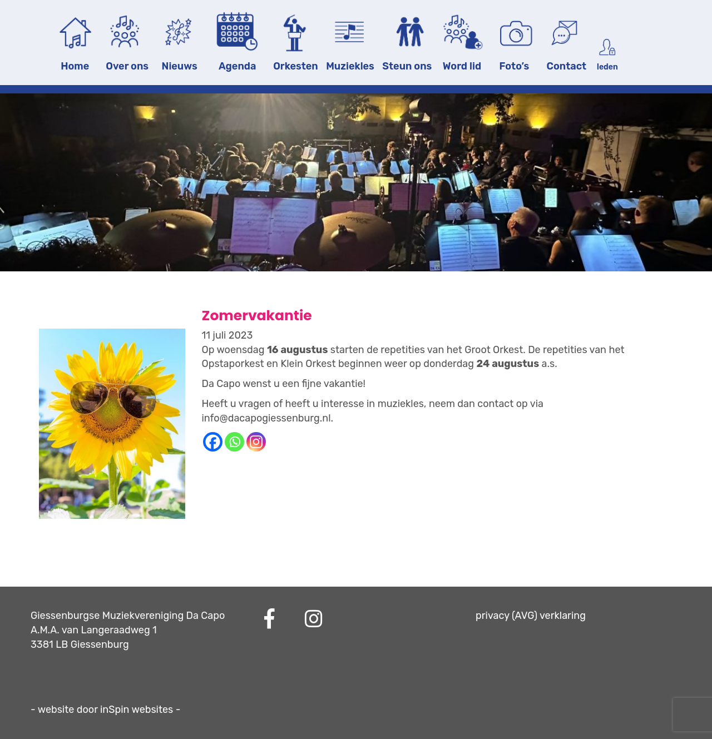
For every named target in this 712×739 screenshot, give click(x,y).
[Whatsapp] (234, 442)
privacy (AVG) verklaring (531, 615)
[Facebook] (212, 442)
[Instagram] (256, 442)
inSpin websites (136, 709)
